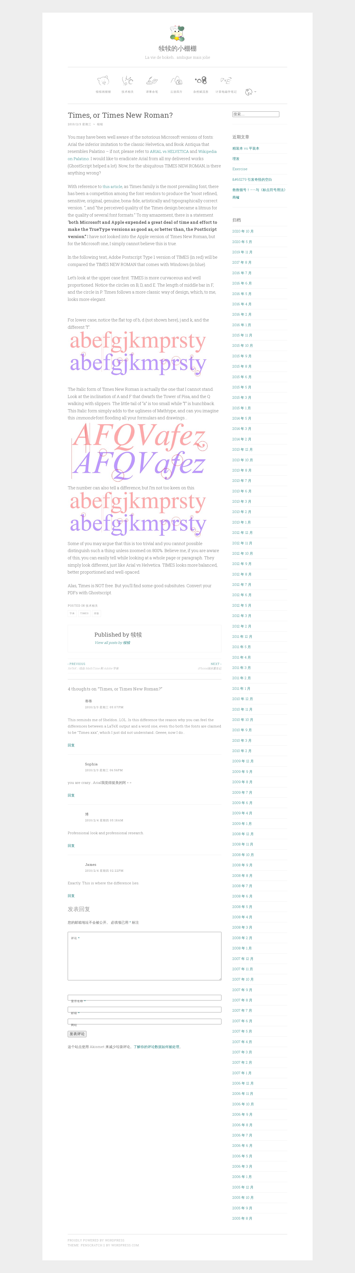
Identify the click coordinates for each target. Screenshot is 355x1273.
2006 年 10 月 (243, 1104)
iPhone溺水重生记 (183, 666)
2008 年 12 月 (243, 833)
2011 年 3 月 (241, 667)
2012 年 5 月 (241, 605)
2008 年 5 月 (242, 906)
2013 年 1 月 (241, 522)
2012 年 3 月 (241, 615)
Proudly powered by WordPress (96, 1240)
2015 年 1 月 (241, 408)
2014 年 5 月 (241, 418)
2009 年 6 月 (242, 802)
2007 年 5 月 (242, 1031)
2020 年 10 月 (243, 231)
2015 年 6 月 (242, 376)
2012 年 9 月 (242, 563)
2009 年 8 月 (242, 781)
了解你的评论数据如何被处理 (156, 1046)
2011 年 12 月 (242, 636)
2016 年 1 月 (241, 324)
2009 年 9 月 (242, 771)
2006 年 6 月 (242, 1145)
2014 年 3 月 (241, 428)
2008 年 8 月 (242, 875)
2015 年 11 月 (242, 335)
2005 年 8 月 (242, 1218)
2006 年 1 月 (242, 1176)
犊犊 (100, 124)
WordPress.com (125, 1245)
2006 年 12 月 (243, 1083)
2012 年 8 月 (242, 574)
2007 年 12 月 (243, 958)
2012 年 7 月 (241, 584)
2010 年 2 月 (242, 750)
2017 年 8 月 (242, 262)
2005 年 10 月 (243, 1197)
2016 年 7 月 (242, 272)
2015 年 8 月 (242, 366)
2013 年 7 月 (241, 480)
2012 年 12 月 (242, 532)
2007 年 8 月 (242, 1000)
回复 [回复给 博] (71, 845)
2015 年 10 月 (242, 345)
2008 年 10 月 (243, 854)
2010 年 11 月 (242, 709)
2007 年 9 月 (242, 989)
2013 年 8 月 (242, 470)
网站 (74, 1025)
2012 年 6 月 (242, 594)
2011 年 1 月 (241, 688)
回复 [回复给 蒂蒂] (71, 745)
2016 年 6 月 (242, 283)
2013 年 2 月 (241, 511)
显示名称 (78, 1001)
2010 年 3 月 (242, 740)
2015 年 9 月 (242, 356)
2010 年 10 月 (242, 719)
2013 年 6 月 (242, 491)
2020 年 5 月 (242, 241)
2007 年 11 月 (242, 969)
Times (84, 613)
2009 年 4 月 (242, 813)
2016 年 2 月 (242, 314)
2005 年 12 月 (243, 1187)
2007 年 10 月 (243, 979)
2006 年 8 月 (242, 1124)
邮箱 (75, 1013)
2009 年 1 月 (242, 823)
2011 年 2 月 (241, 677)
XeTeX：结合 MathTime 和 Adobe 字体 (106, 666)
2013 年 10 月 (242, 460)
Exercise (239, 168)
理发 (235, 158)
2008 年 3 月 (242, 927)
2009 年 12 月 (243, 761)
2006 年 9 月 (242, 1114)
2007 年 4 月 (242, 1041)
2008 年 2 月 (242, 937)
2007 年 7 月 (242, 1010)
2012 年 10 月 (242, 553)
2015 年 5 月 (241, 387)
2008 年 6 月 (242, 896)
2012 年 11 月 (242, 543)
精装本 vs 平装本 (245, 148)
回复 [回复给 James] (71, 895)
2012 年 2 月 (241, 626)
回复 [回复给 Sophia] (71, 795)
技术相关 (92, 605)
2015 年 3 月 (241, 397)
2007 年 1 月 (242, 1072)
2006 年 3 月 (242, 1166)
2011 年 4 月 (241, 657)
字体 (72, 613)
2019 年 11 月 (242, 252)
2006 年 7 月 (242, 1135)
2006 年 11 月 (242, 1093)
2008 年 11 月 (242, 844)
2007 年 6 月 (242, 1020)
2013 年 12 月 (242, 449)
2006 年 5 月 (242, 1156)
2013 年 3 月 (241, 501)
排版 (96, 613)
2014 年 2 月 (241, 439)
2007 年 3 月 (242, 1052)
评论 (75, 938)
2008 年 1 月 (242, 948)
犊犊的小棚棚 (178, 48)
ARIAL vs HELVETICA (171, 151)
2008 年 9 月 (242, 865)
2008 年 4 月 (242, 917)
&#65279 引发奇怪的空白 (252, 179)
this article (113, 186)
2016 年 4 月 (242, 304)
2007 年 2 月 (242, 1062)
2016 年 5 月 (242, 293)
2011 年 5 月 (241, 646)
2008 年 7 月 (242, 885)
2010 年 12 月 (242, 698)
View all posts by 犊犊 (112, 642)
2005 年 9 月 (242, 1208)
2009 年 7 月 (242, 792)
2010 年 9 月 (242, 729)
